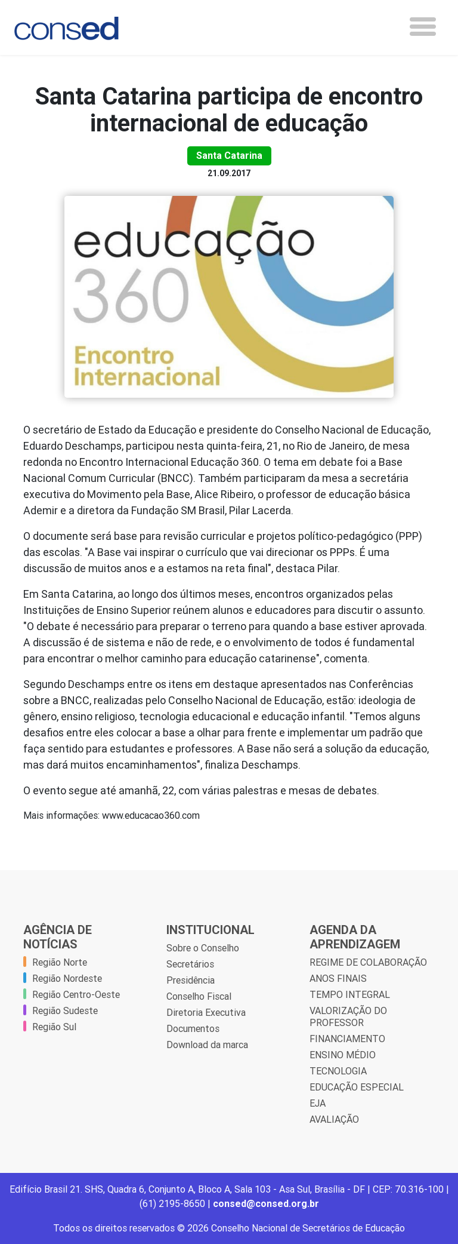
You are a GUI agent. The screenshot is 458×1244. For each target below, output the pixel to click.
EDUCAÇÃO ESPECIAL (357, 1087)
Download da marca (207, 1045)
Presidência (190, 980)
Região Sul (54, 1027)
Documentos (192, 1028)
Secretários (190, 964)
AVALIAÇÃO (334, 1119)
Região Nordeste (67, 978)
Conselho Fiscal (198, 996)
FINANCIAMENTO (347, 1039)
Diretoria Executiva (206, 1012)
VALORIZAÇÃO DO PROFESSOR (348, 1016)
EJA (318, 1103)
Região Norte (59, 962)
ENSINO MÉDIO (343, 1055)
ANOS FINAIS (338, 978)
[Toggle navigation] (423, 26)
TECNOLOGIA (338, 1071)
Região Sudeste (65, 1010)
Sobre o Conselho (202, 948)
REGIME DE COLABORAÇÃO (368, 962)
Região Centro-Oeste (76, 994)
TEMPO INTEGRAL (350, 994)
